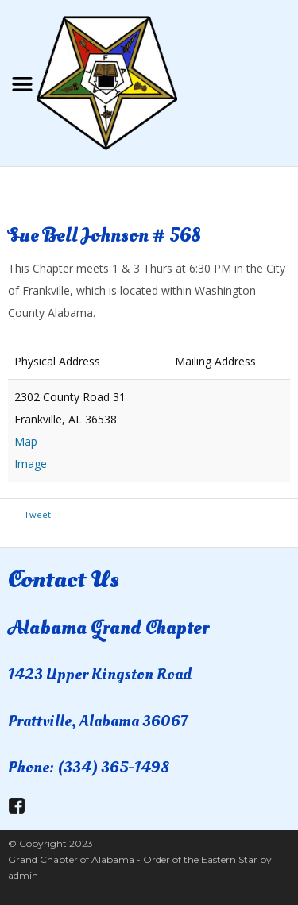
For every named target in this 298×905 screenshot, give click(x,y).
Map (25, 441)
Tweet (37, 514)
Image (30, 463)
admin (23, 875)
